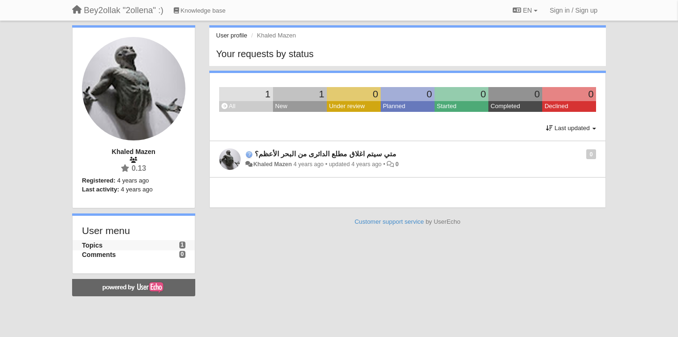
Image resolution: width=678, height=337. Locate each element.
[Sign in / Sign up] (573, 10)
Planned (394, 106)
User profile (231, 35)
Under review (347, 106)
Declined (556, 106)
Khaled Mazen (272, 164)
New (281, 106)
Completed (505, 106)
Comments (99, 254)
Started (447, 106)
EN (525, 10)
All (228, 106)
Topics (92, 245)
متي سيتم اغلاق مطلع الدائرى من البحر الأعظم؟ (325, 154)
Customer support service (389, 221)
